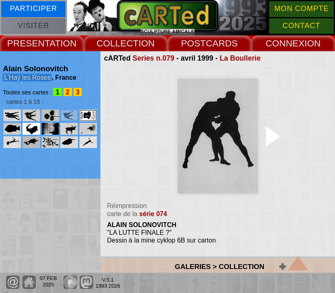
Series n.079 (153, 58)
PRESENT (28, 43)
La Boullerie (240, 58)
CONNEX (285, 43)
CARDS (221, 43)
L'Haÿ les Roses (27, 77)
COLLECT (117, 43)
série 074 (153, 213)
